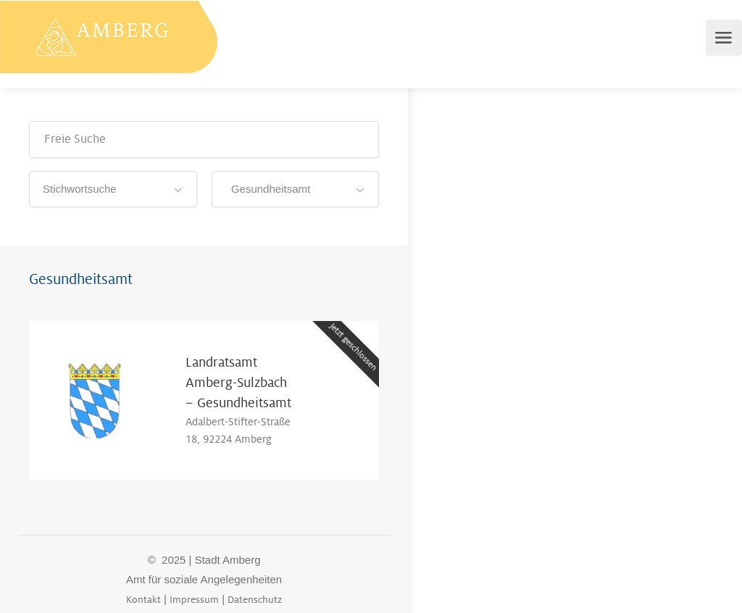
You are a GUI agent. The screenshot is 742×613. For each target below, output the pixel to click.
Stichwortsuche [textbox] (80, 189)
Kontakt (143, 599)
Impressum (194, 599)
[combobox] (113, 189)
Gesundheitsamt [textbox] (268, 189)
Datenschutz (255, 599)
